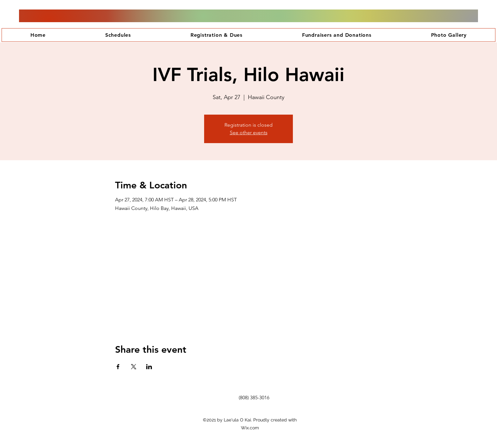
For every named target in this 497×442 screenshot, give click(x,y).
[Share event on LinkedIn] (149, 366)
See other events (249, 132)
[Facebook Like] (254, 408)
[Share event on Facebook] (118, 366)
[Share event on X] (134, 366)
